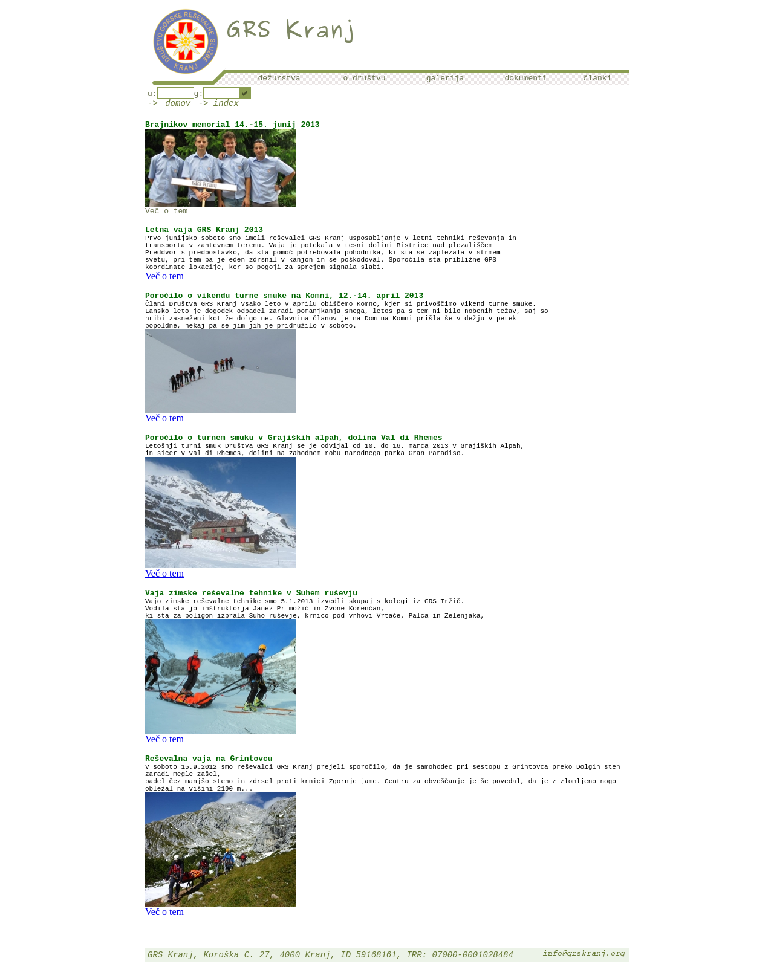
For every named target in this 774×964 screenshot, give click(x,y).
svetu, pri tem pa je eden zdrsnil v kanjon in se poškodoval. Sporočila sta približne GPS (320, 260)
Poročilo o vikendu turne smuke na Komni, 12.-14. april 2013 (284, 295)
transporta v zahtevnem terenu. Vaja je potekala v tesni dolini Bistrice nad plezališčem (318, 245)
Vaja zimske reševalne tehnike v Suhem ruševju (251, 593)
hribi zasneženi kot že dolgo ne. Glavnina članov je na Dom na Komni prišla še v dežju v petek (330, 318)
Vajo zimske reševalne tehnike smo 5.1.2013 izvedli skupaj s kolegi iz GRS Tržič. (304, 601)
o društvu (364, 78)
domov (177, 103)
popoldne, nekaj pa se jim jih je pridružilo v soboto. (251, 325)
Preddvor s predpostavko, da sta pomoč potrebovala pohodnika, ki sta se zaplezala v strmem (323, 252)
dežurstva (279, 78)
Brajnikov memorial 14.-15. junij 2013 (232, 124)
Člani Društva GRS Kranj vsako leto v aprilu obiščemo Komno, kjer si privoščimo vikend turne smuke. (340, 304)
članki (598, 78)
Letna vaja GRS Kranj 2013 (204, 230)
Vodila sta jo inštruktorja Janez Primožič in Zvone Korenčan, (265, 608)
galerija (445, 78)
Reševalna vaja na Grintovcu (209, 758)
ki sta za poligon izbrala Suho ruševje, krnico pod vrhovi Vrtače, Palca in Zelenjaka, (314, 615)
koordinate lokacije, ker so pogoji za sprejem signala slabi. (265, 267)
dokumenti (525, 78)
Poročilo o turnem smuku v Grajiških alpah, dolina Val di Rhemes (293, 437)
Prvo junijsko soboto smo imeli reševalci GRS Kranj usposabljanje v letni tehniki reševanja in (330, 238)
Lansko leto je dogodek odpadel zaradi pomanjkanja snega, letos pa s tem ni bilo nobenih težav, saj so (346, 311)
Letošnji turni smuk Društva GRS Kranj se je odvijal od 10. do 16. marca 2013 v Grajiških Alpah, (334, 446)
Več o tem (166, 211)
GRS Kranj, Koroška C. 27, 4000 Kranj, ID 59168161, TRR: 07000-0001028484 (330, 955)
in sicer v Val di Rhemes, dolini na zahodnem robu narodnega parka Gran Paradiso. (304, 453)
